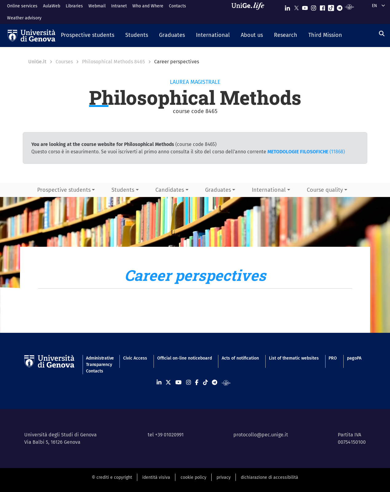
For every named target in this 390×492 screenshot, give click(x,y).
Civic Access (135, 358)
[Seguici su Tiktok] (331, 7)
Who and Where (147, 6)
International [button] (269, 190)
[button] (87, 36)
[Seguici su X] (296, 7)
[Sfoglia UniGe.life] (250, 11)
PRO (333, 358)
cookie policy (193, 477)
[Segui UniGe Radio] (349, 7)
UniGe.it (37, 62)
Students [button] (122, 190)
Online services (22, 6)
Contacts (177, 6)
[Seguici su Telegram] (339, 7)
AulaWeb (51, 6)
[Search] (381, 33)
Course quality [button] (325, 190)
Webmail (97, 6)
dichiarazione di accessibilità (269, 477)
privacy (223, 477)
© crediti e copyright (112, 477)
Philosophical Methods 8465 (113, 62)
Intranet (119, 6)
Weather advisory (24, 18)
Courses (64, 62)
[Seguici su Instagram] (313, 7)
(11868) (306, 152)
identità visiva (156, 477)
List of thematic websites (294, 358)
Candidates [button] (169, 190)
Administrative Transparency (99, 361)
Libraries (74, 6)
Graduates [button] (218, 190)
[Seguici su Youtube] (305, 7)
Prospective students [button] (64, 190)
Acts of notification (240, 358)
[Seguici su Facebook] (322, 7)
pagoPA (354, 358)
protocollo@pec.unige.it (260, 435)
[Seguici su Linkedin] (287, 7)
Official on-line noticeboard (184, 358)
